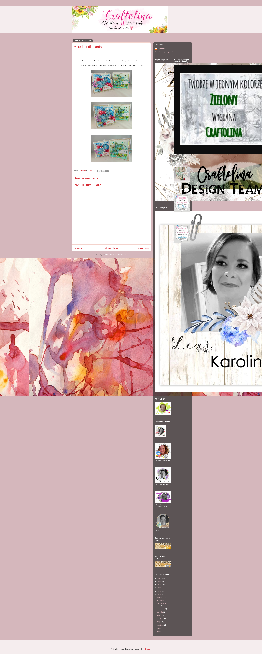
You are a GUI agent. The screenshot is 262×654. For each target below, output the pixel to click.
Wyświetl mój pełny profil (164, 52)
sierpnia (160, 612)
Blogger (147, 649)
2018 (160, 588)
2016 (160, 594)
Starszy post (143, 248)
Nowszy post (79, 248)
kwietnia (160, 625)
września (160, 609)
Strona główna (111, 248)
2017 (160, 591)
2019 (160, 585)
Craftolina (161, 48)
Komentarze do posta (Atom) (115, 255)
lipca (159, 615)
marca (159, 628)
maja (159, 622)
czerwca (160, 619)
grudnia (160, 597)
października (161, 604)
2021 (160, 578)
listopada (160, 600)
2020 (160, 581)
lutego (159, 631)
